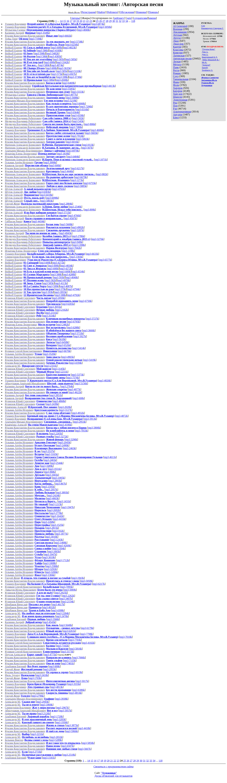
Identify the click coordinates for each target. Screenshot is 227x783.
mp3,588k (56, 274)
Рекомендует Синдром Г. (212, 28)
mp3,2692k (54, 510)
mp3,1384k (48, 575)
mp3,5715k (64, 212)
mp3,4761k (59, 189)
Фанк (176, 82)
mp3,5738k (77, 41)
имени (152, 18)
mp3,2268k (48, 522)
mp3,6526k (64, 345)
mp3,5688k (72, 97)
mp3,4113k (61, 283)
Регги (176, 70)
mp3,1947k (68, 507)
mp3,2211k (62, 371)
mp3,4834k (66, 265)
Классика (178, 49)
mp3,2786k (78, 236)
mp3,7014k (77, 136)
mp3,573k (57, 74)
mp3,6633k (92, 253)
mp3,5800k (94, 427)
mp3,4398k (58, 610)
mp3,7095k (66, 586)
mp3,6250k (72, 44)
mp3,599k (53, 286)
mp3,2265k (56, 433)
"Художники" (109, 773)
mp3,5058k (86, 581)
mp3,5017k (82, 681)
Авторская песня (182, 58)
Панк (176, 67)
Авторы (75, 18)
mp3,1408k (60, 542)
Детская (177, 35)
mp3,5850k (88, 743)
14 (61, 21)
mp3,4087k (66, 286)
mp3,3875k (72, 725)
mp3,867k (60, 483)
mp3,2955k (50, 669)
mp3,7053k (81, 430)
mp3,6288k (73, 327)
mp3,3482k (52, 53)
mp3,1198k (68, 250)
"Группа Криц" (208, 49)
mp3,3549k (43, 32)
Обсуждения (127, 12)
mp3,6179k (87, 628)
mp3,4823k (70, 47)
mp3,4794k (73, 289)
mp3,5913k (90, 418)
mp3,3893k (62, 492)
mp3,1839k (63, 153)
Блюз (176, 117)
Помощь (153, 12)
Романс (177, 73)
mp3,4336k (78, 115)
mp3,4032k (49, 607)
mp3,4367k (70, 74)
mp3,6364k (73, 112)
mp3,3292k (50, 569)
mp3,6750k (85, 301)
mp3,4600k (97, 130)
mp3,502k (78, 118)
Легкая (177, 61)
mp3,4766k (74, 215)
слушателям (140, 18)
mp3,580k (44, 65)
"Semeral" (206, 65)
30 (113, 21)
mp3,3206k (51, 572)
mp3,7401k (68, 663)
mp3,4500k (62, 80)
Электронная (180, 99)
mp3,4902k (78, 227)
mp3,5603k (91, 133)
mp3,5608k (66, 224)
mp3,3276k (97, 239)
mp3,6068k (79, 103)
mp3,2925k (61, 592)
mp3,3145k (59, 368)
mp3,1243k (57, 539)
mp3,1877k (61, 533)
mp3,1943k (78, 578)
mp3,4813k (57, 687)
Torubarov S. (207, 70)
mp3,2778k (56, 513)
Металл (177, 64)
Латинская (179, 55)
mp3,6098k (52, 197)
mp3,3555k (74, 684)
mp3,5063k (82, 139)
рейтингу (119, 18)
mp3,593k (59, 277)
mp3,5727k (92, 318)
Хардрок (178, 88)
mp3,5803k (47, 200)
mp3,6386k (79, 690)
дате (129, 18)
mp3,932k (58, 530)
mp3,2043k (64, 442)
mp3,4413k (109, 85)
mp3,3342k (63, 62)
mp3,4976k (64, 280)
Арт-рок (177, 114)
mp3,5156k (81, 383)
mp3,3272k (61, 436)
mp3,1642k (57, 516)
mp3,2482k (63, 324)
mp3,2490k (62, 445)
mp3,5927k (80, 336)
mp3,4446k (67, 171)
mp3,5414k (79, 348)
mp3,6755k (90, 183)
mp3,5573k (67, 651)
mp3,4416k (59, 519)
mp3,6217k (77, 168)
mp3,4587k (70, 218)
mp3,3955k (60, 292)
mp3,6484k (73, 156)
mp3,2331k (51, 312)
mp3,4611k (110, 457)
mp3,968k (49, 471)
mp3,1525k (57, 525)
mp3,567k (87, 147)
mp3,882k (102, 174)
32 (120, 21)
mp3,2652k (56, 737)
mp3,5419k (90, 360)
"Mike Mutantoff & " (211, 59)
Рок (175, 102)
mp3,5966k (72, 731)
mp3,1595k (48, 486)
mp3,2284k (63, 613)
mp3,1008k (50, 563)
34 (126, 21)
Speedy (205, 67)
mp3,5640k (66, 625)
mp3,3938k (62, 698)
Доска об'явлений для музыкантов (113, 775)
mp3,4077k (74, 389)
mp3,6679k (81, 177)
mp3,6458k (62, 342)
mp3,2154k (68, 601)
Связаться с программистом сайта (114, 766)
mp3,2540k (75, 206)
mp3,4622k (75, 392)
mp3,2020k (65, 407)
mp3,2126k (44, 713)
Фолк (176, 85)
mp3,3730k (75, 77)
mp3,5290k (71, 439)
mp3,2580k (52, 566)
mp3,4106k (65, 424)
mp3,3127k (65, 410)
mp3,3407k (66, 598)
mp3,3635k (64, 68)
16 (68, 21)
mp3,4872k (122, 416)
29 (110, 21)
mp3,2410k (42, 675)
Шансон (177, 96)
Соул (175, 76)
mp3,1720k (57, 716)
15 (64, 21)
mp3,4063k (53, 498)
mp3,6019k (76, 672)
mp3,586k (42, 50)
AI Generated (180, 26)
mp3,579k (60, 289)
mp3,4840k (84, 29)
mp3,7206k (86, 106)
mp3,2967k (62, 707)
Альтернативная (182, 111)
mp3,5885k (80, 186)
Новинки (141, 12)
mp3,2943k (42, 701)
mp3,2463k (69, 448)
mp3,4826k (105, 380)
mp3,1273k (77, 180)
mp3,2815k (52, 527)
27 (104, 21)
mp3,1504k (59, 548)
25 (97, 21)
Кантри (177, 46)
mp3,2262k (68, 595)
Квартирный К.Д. (210, 57)
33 (123, 21)
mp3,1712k (63, 560)
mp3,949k (77, 242)
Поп (175, 105)
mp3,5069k (70, 589)
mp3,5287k (77, 230)
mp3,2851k (56, 395)
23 (90, 21)
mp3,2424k (53, 495)
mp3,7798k (87, 634)
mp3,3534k (49, 315)
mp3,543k (78, 121)
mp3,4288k (69, 274)
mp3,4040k (72, 277)
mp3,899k (90, 209)
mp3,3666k (89, 330)
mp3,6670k (64, 351)
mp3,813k (88, 144)
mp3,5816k (76, 648)
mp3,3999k (50, 162)
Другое (177, 38)
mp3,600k (57, 47)
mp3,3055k (55, 306)
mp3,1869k (46, 704)
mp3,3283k (59, 719)
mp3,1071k (101, 159)
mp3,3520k (49, 354)
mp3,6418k (46, 194)
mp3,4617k (58, 604)
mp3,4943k (65, 233)
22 (87, 21)
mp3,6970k (73, 150)
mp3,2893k (55, 480)
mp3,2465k (50, 460)
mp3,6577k (105, 259)
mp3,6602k (65, 35)
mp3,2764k (67, 386)
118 (133, 21)
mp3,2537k (48, 451)
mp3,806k (90, 124)
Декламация (180, 32)
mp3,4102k (88, 642)
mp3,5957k (65, 710)
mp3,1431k (64, 501)
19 (77, 21)
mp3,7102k (62, 645)
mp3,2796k (38, 695)
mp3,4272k (58, 262)
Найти (101, 12)
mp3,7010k (126, 637)
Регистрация (89, 12)
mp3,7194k (36, 38)
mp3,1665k (52, 474)
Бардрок (177, 91)
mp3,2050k (58, 298)
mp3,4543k (49, 622)
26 (100, 21)
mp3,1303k (76, 256)
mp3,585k (58, 59)
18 (74, 21)
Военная (178, 29)
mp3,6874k (98, 24)
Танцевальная (180, 79)
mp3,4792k (73, 295)
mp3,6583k (44, 192)
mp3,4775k (50, 654)
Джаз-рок (178, 43)
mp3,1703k (35, 678)
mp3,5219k (70, 100)
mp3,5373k (77, 374)
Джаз (176, 40)
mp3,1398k (79, 245)
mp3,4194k (76, 362)
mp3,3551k (55, 469)
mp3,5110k (75, 71)
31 (117, 21)
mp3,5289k (56, 740)
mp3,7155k (70, 660)
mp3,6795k (73, 321)
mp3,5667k (85, 748)
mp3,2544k (56, 463)
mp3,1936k (62, 722)
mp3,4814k (75, 692)
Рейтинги (112, 12)
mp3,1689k (47, 466)
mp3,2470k (62, 616)
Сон (203, 25)
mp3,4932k (78, 413)
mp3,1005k (58, 477)
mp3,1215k (56, 504)
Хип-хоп (178, 93)
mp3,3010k (51, 536)
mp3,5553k (78, 91)
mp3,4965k (68, 357)
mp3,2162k (62, 309)
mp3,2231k (37, 734)
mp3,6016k (72, 141)
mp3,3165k (51, 454)
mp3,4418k (84, 728)
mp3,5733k (77, 333)
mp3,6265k (68, 304)
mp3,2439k (52, 404)
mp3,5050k (105, 27)
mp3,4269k (64, 545)
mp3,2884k (66, 203)
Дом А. (205, 52)
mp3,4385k (55, 56)
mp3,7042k (75, 248)
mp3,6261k (69, 631)
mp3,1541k (49, 757)
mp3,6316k (82, 109)
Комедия (178, 52)
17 (71, 21)
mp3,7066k (79, 657)
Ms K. (204, 62)
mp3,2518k (69, 754)
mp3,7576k (73, 377)
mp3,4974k (57, 65)
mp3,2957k (51, 489)
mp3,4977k (71, 94)
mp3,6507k (67, 746)
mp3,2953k (79, 421)
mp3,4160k (55, 50)
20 (81, 21)
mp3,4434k (38, 221)
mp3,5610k (59, 339)
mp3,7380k (76, 127)
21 (84, 21)
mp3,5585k (68, 88)
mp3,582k (50, 280)
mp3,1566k (53, 619)
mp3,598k (39, 53)
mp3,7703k (75, 639)
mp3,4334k (78, 271)
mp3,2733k (35, 751)
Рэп (175, 108)
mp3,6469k (69, 83)
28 (107, 21)
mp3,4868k (59, 401)
